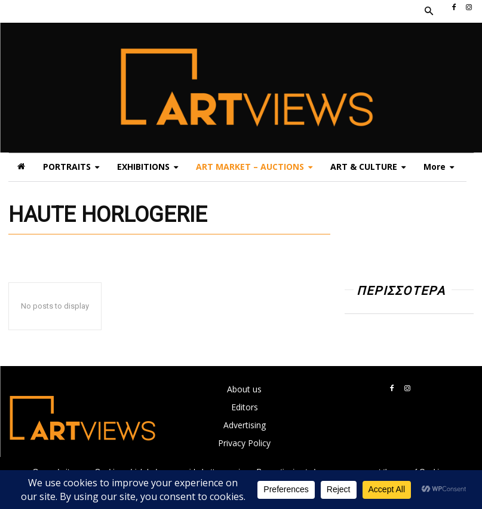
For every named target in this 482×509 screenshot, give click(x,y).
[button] (428, 11)
